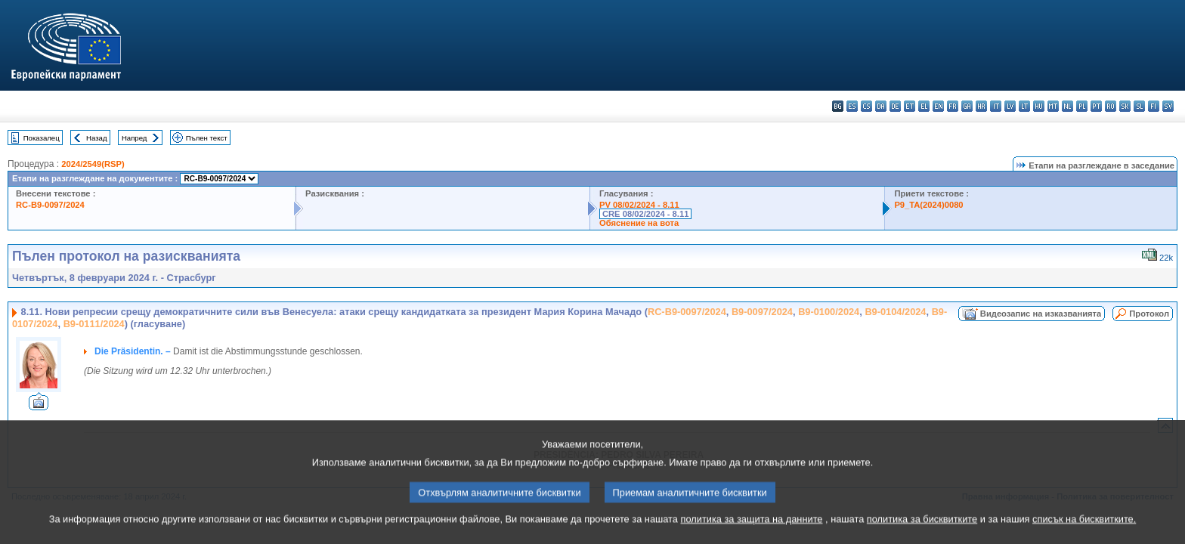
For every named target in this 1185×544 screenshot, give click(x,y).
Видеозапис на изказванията (1040, 313)
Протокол (1149, 313)
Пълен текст (206, 138)
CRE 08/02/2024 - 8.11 (645, 213)
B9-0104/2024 (895, 311)
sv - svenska (1168, 106)
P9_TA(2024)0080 (928, 204)
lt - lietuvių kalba (1024, 106)
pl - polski (1082, 106)
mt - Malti (1053, 106)
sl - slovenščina (1139, 106)
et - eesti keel (909, 106)
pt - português (1096, 106)
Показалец (41, 138)
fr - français (952, 106)
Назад (96, 138)
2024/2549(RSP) (92, 163)
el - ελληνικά (924, 106)
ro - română (1110, 106)
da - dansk (880, 106)
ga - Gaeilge (967, 106)
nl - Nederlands (1067, 106)
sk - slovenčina (1125, 106)
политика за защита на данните (752, 534)
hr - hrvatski (981, 106)
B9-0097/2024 (762, 311)
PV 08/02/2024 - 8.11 (639, 204)
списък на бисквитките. (1084, 534)
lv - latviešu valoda (1010, 106)
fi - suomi (1153, 106)
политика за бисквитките (922, 534)
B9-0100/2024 (828, 311)
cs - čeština (866, 106)
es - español (852, 106)
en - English (938, 106)
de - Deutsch (895, 106)
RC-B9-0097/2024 (50, 204)
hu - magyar (1038, 106)
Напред (134, 138)
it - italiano (995, 106)
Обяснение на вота (639, 222)
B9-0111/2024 (94, 323)
